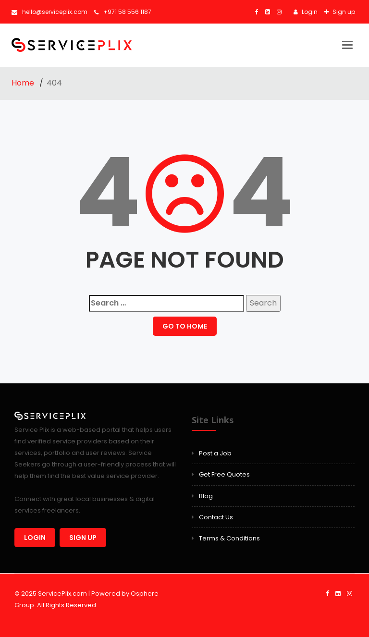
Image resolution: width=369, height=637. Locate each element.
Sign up (343, 12)
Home (24, 82)
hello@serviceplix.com (49, 12)
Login (309, 12)
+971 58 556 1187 (122, 12)
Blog (206, 496)
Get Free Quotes (224, 474)
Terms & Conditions (229, 538)
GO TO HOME (184, 326)
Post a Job (215, 453)
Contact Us (216, 517)
